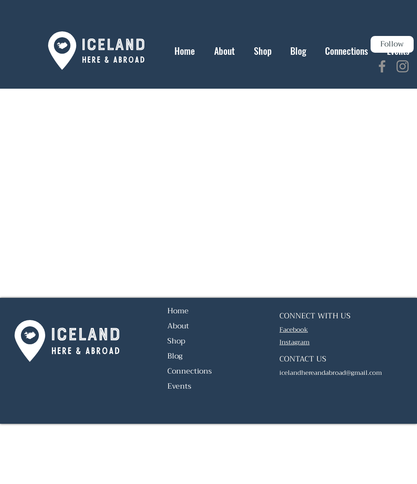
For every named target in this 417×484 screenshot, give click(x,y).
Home (178, 311)
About (178, 326)
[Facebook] (382, 66)
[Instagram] (402, 66)
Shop (176, 341)
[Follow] (392, 44)
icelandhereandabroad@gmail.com (330, 372)
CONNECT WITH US (314, 316)
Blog (174, 356)
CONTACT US (302, 359)
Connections (189, 371)
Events (179, 386)
